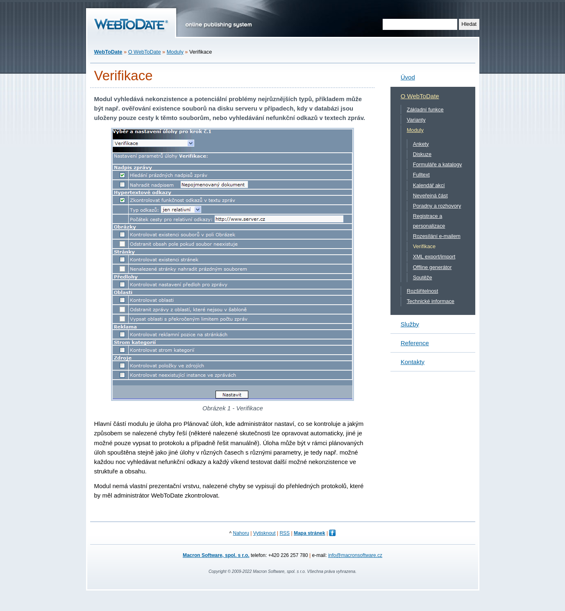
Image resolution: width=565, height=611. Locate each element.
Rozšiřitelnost (422, 291)
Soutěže (422, 277)
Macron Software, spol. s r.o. (216, 555)
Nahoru (241, 533)
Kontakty (412, 361)
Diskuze (422, 154)
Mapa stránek (309, 533)
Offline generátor (432, 267)
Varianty (416, 120)
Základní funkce (425, 109)
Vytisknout (264, 533)
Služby (410, 324)
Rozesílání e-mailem (437, 236)
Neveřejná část (430, 195)
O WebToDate (144, 52)
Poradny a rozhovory (437, 206)
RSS (284, 533)
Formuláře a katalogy (437, 164)
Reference (415, 342)
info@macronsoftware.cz (355, 555)
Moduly (175, 52)
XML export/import (434, 256)
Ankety (421, 144)
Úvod (408, 77)
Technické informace (430, 301)
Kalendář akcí (429, 185)
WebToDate (108, 52)
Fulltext (421, 175)
